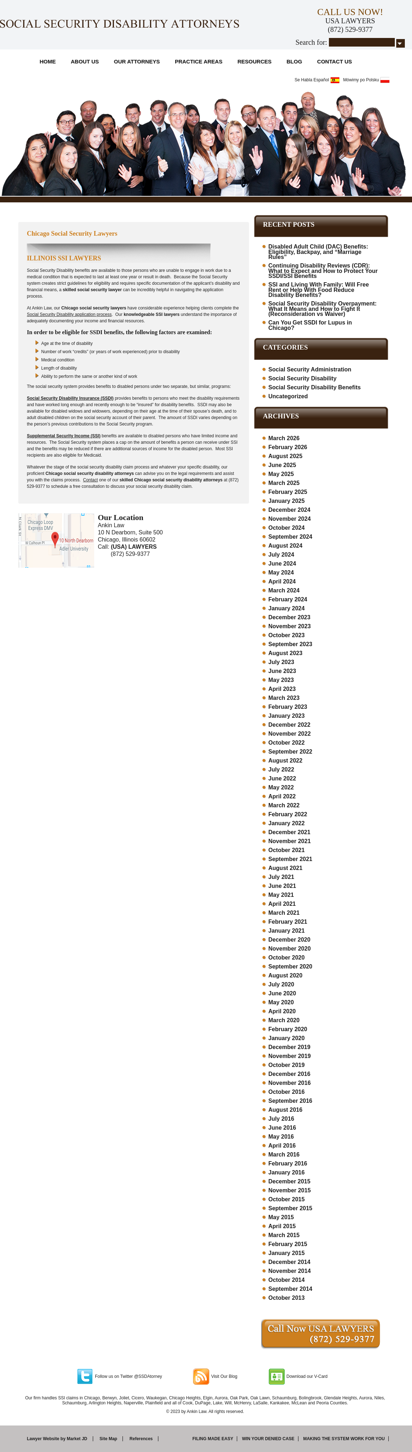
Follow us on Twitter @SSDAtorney (128, 1376)
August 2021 (285, 868)
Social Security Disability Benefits (314, 387)
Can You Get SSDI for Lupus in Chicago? (310, 325)
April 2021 (282, 904)
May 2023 (281, 680)
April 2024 (282, 581)
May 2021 (281, 895)
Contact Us (334, 61)
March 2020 (284, 1020)
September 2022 (290, 752)
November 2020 (289, 949)
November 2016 (289, 1083)
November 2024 (289, 519)
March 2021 (284, 913)
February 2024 (287, 599)
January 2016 (286, 1172)
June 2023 (282, 671)
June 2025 (282, 465)
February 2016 (287, 1163)
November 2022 (289, 734)
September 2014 (290, 1289)
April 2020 (282, 1011)
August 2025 (285, 456)
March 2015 (284, 1235)
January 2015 (286, 1253)
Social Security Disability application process (69, 314)
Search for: (311, 42)
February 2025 (287, 492)
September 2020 (290, 966)
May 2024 (281, 572)
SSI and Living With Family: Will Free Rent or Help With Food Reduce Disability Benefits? (318, 290)
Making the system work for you (344, 1438)
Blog (294, 61)
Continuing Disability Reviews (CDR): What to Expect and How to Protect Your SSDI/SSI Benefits (323, 271)
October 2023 (286, 635)
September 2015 (290, 1208)
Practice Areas (198, 61)
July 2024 (281, 555)
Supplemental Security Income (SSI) (63, 435)
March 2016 (284, 1154)
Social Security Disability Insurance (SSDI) (70, 398)
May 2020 (281, 1002)
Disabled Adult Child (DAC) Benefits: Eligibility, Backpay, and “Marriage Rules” (318, 252)
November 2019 (289, 1056)
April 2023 (282, 689)
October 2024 (286, 528)
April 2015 (282, 1226)
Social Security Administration (309, 369)
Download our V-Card (307, 1376)
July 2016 (281, 1119)
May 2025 (281, 474)
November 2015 (289, 1190)
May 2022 (281, 787)
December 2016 (289, 1074)
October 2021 (286, 850)
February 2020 (287, 1029)
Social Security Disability (302, 378)
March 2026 (284, 438)
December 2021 (289, 832)
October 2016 (286, 1092)
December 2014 (289, 1262)
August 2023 (285, 653)
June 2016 (282, 1128)
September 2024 (290, 537)
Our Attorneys (137, 61)
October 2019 (286, 1065)
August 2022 (285, 761)
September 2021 (290, 859)
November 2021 (289, 841)
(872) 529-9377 (350, 29)
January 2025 (286, 501)
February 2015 (287, 1244)
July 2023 (281, 662)
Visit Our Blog (224, 1376)
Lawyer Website (43, 1438)
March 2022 (284, 805)
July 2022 (281, 769)
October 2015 (286, 1199)
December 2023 (289, 617)
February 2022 (287, 814)
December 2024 (289, 510)
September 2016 (290, 1101)
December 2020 (289, 940)
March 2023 (284, 698)
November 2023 (289, 626)
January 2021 (286, 931)
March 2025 (284, 483)
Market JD (77, 1438)
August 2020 (285, 975)
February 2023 (287, 707)
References (141, 1438)
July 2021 (281, 877)
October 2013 (286, 1298)
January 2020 (286, 1038)
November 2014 (289, 1271)
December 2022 (289, 725)
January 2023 (286, 716)
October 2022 (286, 743)
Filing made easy (212, 1438)
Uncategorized (288, 396)
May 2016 (281, 1137)
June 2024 (282, 564)
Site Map (108, 1438)
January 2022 (286, 823)
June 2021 (282, 886)
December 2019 (289, 1047)
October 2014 (286, 1280)
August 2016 (285, 1110)
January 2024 (286, 608)
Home (48, 61)
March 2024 (284, 590)
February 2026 (287, 447)
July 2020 (281, 984)
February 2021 (287, 922)
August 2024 (285, 546)
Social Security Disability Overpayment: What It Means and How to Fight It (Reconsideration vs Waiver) (322, 309)
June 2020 (282, 993)
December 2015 (289, 1181)
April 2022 (282, 796)
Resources (255, 61)
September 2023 (290, 644)
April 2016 (282, 1146)
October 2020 (286, 958)
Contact (90, 479)
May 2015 (281, 1217)
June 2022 (282, 778)
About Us (85, 61)
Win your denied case (268, 1438)
